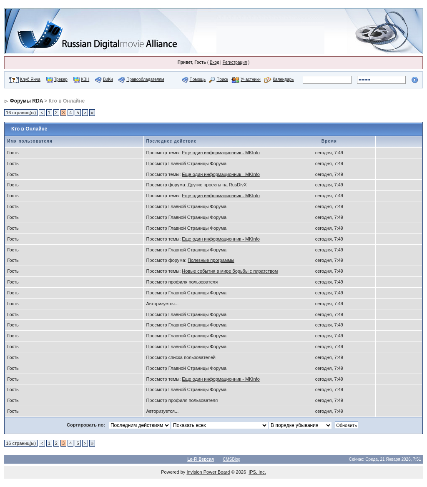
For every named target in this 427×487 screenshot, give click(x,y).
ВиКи (108, 79)
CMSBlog (231, 459)
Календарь (283, 79)
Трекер (61, 79)
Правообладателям (145, 79)
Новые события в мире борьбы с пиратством (230, 271)
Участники (251, 79)
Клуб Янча (30, 79)
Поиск (222, 79)
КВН (85, 79)
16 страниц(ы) (21, 112)
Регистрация (235, 62)
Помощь (198, 79)
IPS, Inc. (257, 471)
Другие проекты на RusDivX (217, 184)
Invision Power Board (208, 471)
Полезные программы (211, 260)
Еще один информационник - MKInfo (220, 152)
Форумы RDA (26, 101)
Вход (214, 62)
